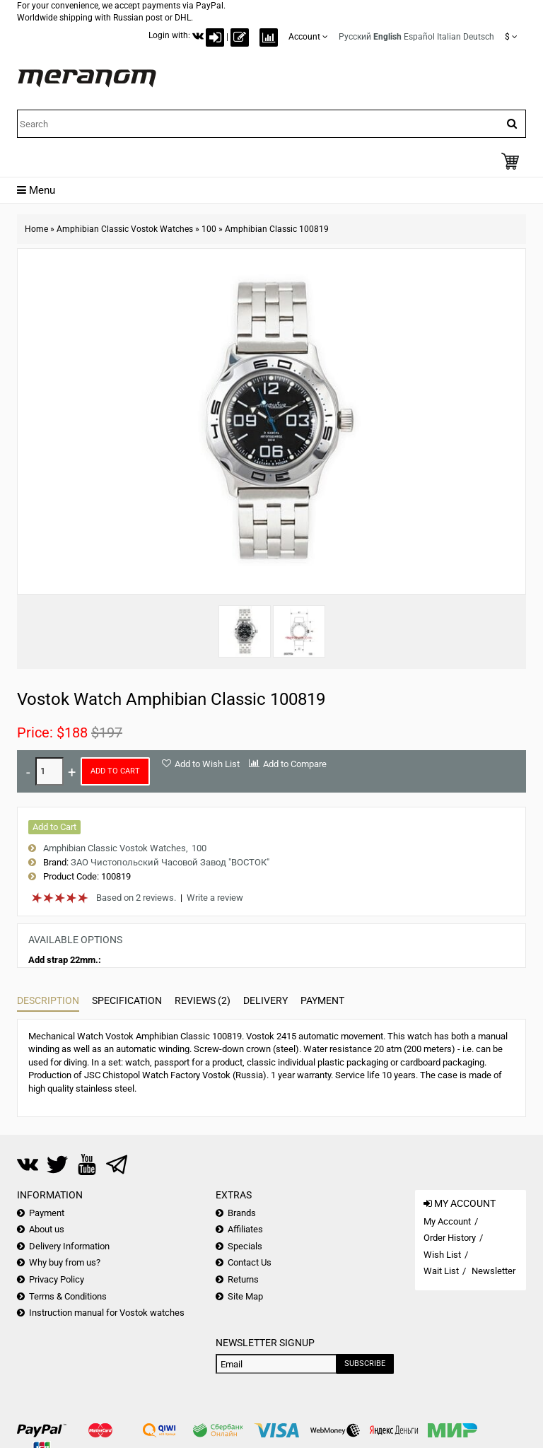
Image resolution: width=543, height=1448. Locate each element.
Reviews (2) (202, 1000)
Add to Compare (295, 764)
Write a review (215, 897)
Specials (245, 1246)
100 (209, 229)
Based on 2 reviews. (136, 897)
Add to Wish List (207, 764)
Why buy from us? (64, 1262)
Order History (450, 1237)
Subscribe (364, 1363)
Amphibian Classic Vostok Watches (125, 229)
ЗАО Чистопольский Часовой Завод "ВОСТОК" (170, 862)
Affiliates (245, 1229)
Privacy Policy (56, 1279)
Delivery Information (69, 1246)
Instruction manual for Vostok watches (107, 1312)
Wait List (441, 1271)
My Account (447, 1221)
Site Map (245, 1296)
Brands (242, 1213)
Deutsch (478, 37)
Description (48, 1000)
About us (46, 1229)
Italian (449, 37)
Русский (355, 37)
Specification (127, 1000)
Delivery (265, 1000)
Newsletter (493, 1271)
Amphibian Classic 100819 (277, 229)
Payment (322, 1000)
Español (419, 37)
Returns (243, 1279)
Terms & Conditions (68, 1296)
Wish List (442, 1254)
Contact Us (250, 1262)
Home (36, 229)
